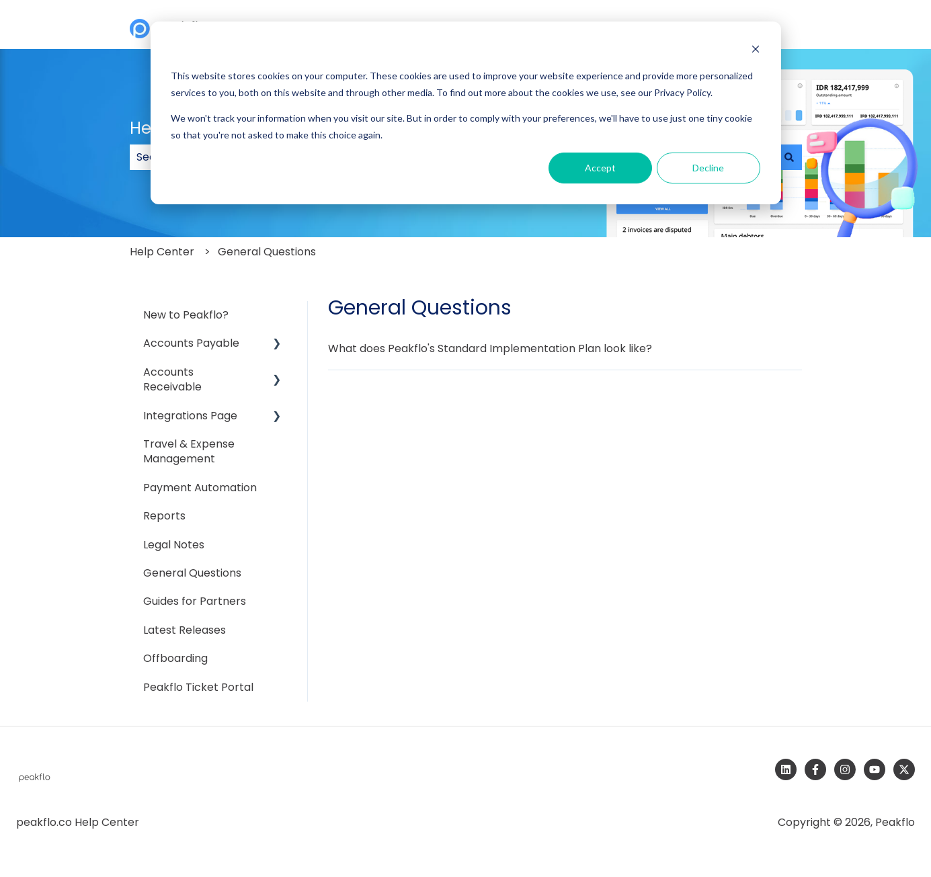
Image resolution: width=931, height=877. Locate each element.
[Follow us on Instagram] (845, 769)
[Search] (789, 157)
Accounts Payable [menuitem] (191, 343)
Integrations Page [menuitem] (190, 415)
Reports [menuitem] (164, 516)
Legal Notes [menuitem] (173, 544)
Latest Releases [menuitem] (184, 630)
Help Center (162, 251)
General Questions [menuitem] (192, 573)
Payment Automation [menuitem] (200, 487)
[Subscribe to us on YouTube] (874, 769)
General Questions (267, 251)
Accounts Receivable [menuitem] (172, 379)
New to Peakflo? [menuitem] (186, 315)
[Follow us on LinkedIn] (786, 769)
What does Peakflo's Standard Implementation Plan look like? (490, 348)
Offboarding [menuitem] (175, 658)
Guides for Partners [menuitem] (194, 601)
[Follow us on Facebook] (815, 769)
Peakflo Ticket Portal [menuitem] (198, 687)
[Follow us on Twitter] (904, 769)
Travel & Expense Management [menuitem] (189, 451)
